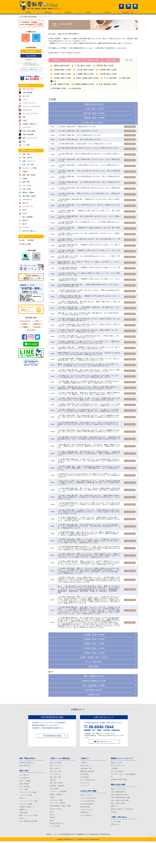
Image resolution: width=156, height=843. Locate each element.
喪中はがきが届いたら (57, 825)
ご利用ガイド (108, 12)
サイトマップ (84, 786)
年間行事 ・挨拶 (93, 60)
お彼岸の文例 (75, 89)
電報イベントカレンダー (118, 789)
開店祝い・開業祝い (56, 795)
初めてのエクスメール (118, 765)
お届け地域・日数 (127, 12)
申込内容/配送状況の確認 (52, 736)
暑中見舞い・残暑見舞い (57, 786)
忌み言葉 (113, 813)
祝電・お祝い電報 (55, 762)
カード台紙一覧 (24, 775)
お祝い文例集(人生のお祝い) (119, 795)
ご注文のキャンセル (86, 810)
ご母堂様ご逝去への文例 (61, 70)
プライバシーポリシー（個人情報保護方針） (123, 776)
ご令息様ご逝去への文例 (61, 74)
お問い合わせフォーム (104, 741)
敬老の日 (52, 819)
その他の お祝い (110, 60)
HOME (28, 12)
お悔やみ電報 (23, 813)
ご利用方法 (83, 762)
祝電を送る (48, 12)
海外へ (36, 38)
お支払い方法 (84, 765)
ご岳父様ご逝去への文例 (107, 74)
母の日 (52, 813)
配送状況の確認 (85, 808)
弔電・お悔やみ (55, 768)
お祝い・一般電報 (24, 781)
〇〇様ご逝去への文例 (81, 66)
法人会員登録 (31, 56)
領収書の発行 (84, 813)
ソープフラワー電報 (25, 796)
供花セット (22, 819)
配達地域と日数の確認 (87, 771)
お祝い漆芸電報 (24, 784)
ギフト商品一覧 (24, 778)
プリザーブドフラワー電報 (27, 793)
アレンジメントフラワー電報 (28, 802)
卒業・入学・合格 (55, 771)
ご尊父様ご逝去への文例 (104, 66)
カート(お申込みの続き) (87, 802)
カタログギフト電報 (25, 805)
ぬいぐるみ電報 (24, 787)
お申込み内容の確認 (86, 805)
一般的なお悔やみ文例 (60, 66)
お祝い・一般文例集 (26, 240)
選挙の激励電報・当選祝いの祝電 (60, 807)
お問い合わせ (115, 825)
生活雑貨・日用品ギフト (27, 808)
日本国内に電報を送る (26, 762)
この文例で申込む (130, 127)
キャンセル (36, 256)
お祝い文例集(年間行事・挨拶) (120, 798)
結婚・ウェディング (56, 765)
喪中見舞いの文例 (58, 89)
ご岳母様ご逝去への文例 (61, 79)
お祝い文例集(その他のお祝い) (120, 801)
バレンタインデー (55, 774)
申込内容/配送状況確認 (26, 257)
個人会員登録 (31, 51)
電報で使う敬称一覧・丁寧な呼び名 (122, 810)
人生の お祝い (75, 60)
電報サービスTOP (116, 762)
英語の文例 (125, 79)
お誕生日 (52, 780)
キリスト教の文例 (109, 79)
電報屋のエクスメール (72, 841)
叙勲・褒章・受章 (55, 777)
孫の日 (52, 822)
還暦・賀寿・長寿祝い (57, 783)
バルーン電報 (23, 790)
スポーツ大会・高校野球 (57, 804)
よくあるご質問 (116, 822)
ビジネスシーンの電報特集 (58, 792)
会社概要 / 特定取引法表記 (119, 780)
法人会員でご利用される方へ (31, 69)
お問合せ (135, 6)
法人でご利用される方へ (88, 780)
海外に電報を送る (24, 765)
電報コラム (114, 807)
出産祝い (52, 798)
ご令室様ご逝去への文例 (107, 70)
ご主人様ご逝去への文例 (84, 70)
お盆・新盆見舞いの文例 (107, 85)
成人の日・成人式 (55, 810)
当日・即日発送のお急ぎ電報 (28, 822)
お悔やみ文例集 (25, 244)
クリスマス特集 (55, 828)
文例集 (88, 12)
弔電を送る (68, 12)
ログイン (121, 6)
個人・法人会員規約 (117, 771)
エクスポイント (85, 783)
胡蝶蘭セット (23, 810)
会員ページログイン (86, 796)
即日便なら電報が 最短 (31, 78)
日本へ (25, 38)
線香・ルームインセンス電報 (28, 816)
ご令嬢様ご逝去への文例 (84, 74)
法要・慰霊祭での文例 (60, 85)
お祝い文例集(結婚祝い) (118, 792)
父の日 (52, 816)
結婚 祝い (57, 60)
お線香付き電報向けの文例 (83, 85)
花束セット (22, 799)
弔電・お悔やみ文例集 (118, 804)
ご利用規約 (114, 768)
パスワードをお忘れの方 (88, 799)
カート (128, 6)
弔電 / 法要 (128, 60)
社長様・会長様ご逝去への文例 (86, 79)
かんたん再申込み (86, 816)
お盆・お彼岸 (54, 789)
